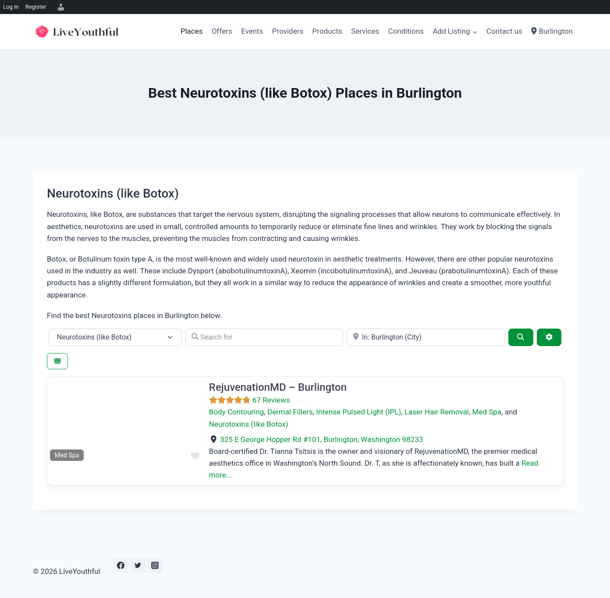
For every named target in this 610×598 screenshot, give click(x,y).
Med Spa (487, 411)
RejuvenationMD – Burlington (278, 387)
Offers (222, 31)
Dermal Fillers (290, 411)
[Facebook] (120, 565)
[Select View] (57, 361)
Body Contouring (236, 411)
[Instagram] (155, 565)
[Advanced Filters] (549, 337)
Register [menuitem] (35, 7)
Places (192, 31)
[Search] (520, 337)
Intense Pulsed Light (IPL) (358, 411)
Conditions (406, 31)
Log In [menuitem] (11, 7)
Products (327, 31)
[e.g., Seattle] (426, 337)
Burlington (552, 31)
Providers (287, 31)
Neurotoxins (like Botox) (248, 424)
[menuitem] (60, 7)
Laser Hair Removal (436, 411)
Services (365, 31)
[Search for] (264, 337)
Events (252, 31)
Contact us (504, 31)
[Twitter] (138, 565)
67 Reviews (271, 400)
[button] (59, 420)
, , (321, 439)
